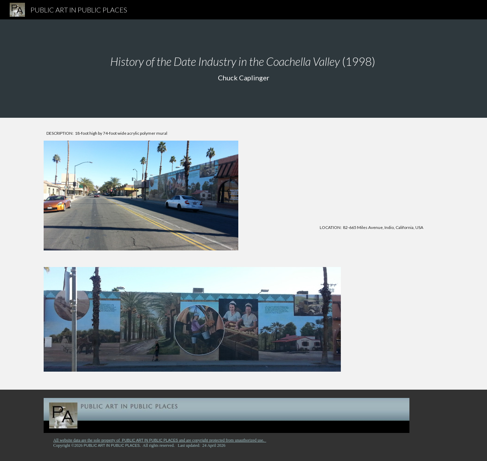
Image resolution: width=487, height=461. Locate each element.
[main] (243, 68)
